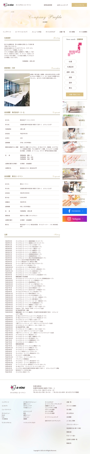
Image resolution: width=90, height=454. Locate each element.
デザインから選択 (50, 409)
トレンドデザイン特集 (51, 407)
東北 (70, 88)
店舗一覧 (62, 32)
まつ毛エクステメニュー (30, 402)
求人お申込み (70, 413)
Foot (3, 417)
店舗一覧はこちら (74, 94)
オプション (26, 417)
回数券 (25, 419)
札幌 (70, 61)
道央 (70, 82)
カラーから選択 (49, 411)
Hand (3, 415)
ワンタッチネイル (6, 422)
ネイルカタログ (50, 32)
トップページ (6, 12)
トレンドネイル (79, 5)
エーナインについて (21, 32)
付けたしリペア (27, 406)
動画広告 (69, 443)
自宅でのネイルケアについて (52, 421)
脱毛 (24, 413)
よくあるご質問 (71, 421)
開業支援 (69, 432)
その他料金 (5, 419)
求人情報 (72, 32)
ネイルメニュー (6, 413)
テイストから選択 (50, 413)
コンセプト (5, 406)
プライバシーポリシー (72, 424)
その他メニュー (27, 407)
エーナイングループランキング (53, 404)
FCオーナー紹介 (71, 435)
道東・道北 (70, 72)
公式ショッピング (62, 5)
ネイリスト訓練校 (71, 406)
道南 (70, 77)
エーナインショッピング (51, 417)
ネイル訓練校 (83, 32)
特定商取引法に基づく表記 (74, 428)
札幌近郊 (70, 67)
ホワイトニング (27, 411)
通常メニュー (27, 404)
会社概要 (69, 417)
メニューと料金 (36, 32)
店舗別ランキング (50, 406)
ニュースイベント (6, 409)
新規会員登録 (48, 5)
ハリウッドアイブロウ (29, 422)
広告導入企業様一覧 (72, 439)
